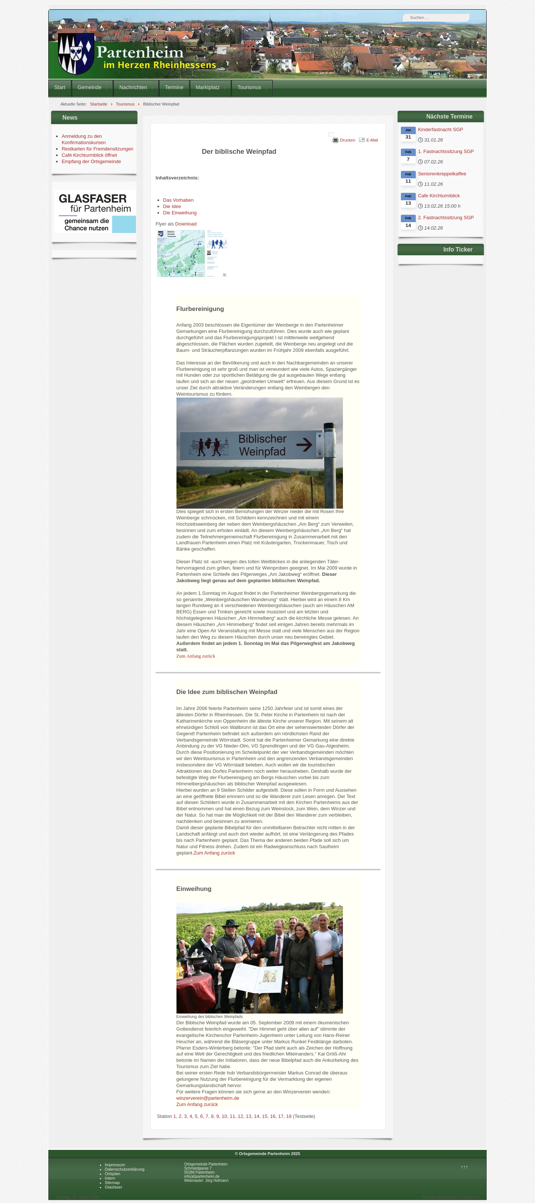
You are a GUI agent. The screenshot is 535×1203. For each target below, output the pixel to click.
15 (264, 1116)
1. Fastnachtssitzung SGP (446, 151)
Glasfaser (113, 1187)
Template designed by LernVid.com (450, 1197)
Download (186, 224)
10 (224, 1116)
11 (232, 1116)
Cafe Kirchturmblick (439, 195)
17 (280, 1116)
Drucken (347, 140)
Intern (110, 1178)
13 (248, 1116)
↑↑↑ (464, 1167)
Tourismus (249, 87)
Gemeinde (90, 87)
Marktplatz (208, 87)
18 (288, 1116)
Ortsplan (112, 1173)
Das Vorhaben (178, 200)
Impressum (115, 1165)
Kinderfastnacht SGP (440, 129)
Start (59, 87)
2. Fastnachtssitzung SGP (446, 217)
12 (240, 1116)
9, (218, 1116)
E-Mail (372, 140)
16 (272, 1116)
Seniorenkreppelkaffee (442, 173)
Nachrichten (133, 87)
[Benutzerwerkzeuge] (332, 135)
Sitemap (112, 1182)
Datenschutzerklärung (125, 1169)
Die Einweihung (180, 212)
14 (256, 1116)
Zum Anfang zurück (214, 853)
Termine (174, 87)
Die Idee (172, 206)
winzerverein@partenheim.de (207, 1098)
